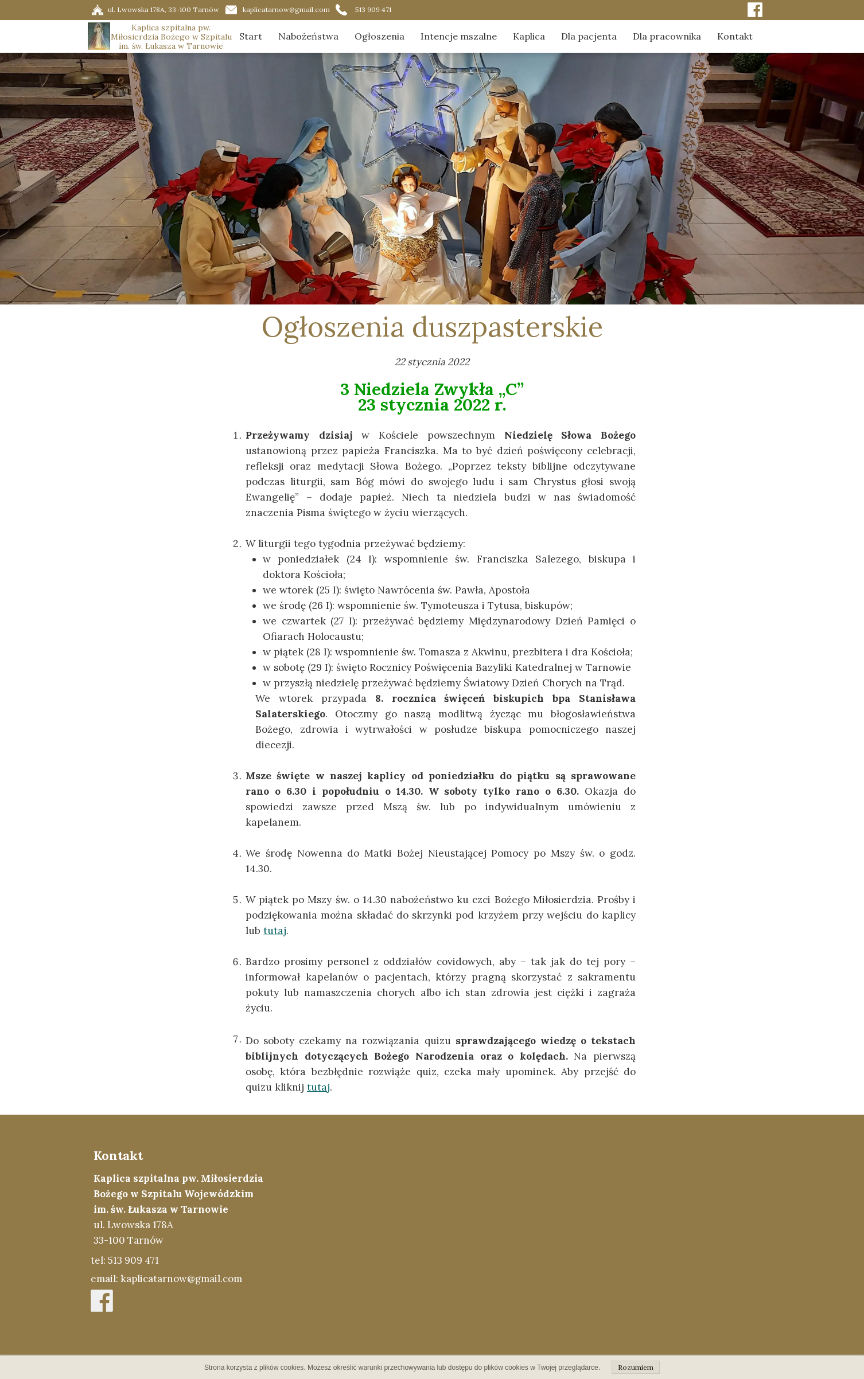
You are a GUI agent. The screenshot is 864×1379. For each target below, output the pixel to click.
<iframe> (539, 1246)
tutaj (274, 930)
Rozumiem (635, 1367)
